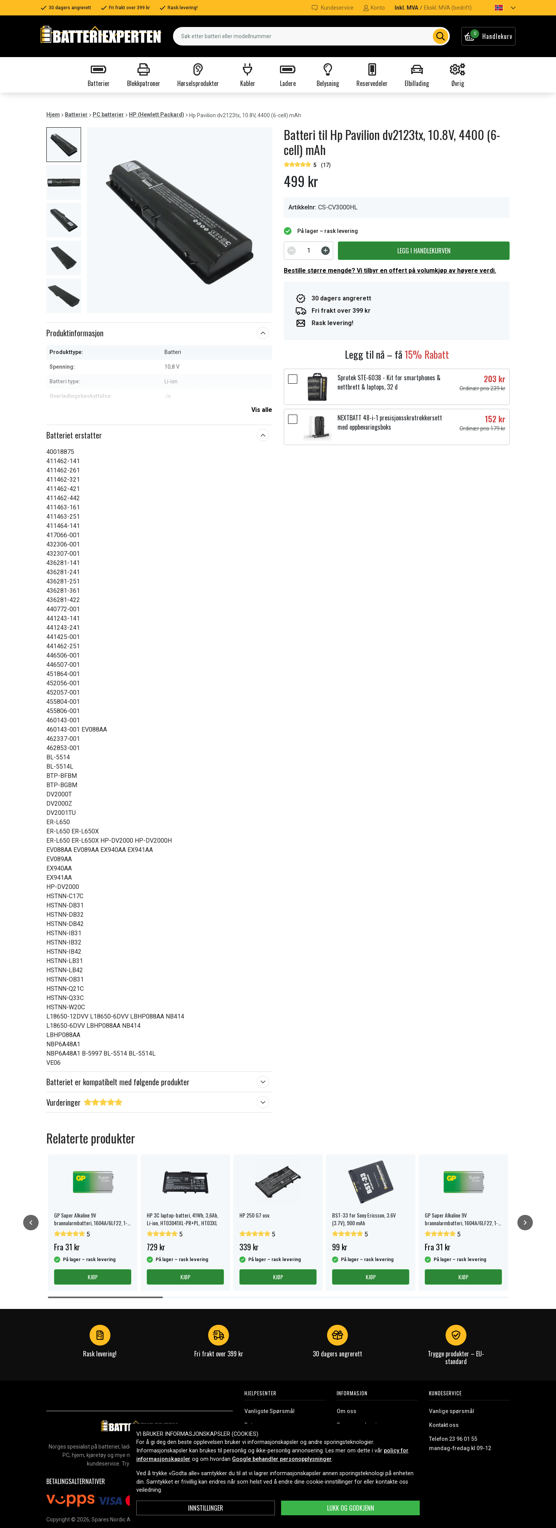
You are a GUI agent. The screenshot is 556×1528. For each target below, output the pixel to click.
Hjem (53, 114)
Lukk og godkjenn (350, 1508)
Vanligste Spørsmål (269, 1411)
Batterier (76, 114)
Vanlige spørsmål (451, 1411)
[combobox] (311, 36)
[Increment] (325, 251)
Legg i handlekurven (424, 250)
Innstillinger (205, 1508)
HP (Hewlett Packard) (156, 114)
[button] (498, 7)
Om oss (346, 1411)
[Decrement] (291, 251)
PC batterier (108, 114)
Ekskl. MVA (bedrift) (448, 7)
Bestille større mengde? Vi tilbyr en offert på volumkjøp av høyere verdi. (390, 270)
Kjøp (93, 1277)
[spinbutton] (308, 251)
